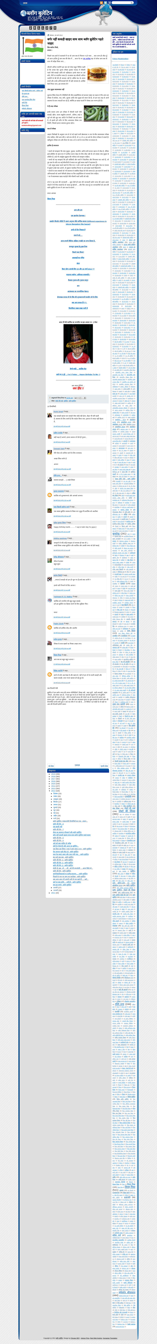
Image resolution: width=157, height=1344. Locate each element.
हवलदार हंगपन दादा (123, 1295)
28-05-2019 (132, 320)
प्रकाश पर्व (122, 817)
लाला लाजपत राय (122, 1061)
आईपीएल (114, 431)
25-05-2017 (130, 292)
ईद (115, 464)
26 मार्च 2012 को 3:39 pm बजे (62, 569)
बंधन (78, 263)
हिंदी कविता (120, 1303)
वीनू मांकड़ (121, 1160)
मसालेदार (131, 937)
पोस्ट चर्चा (117, 806)
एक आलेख (87, 59)
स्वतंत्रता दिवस (129, 1280)
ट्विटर (119, 671)
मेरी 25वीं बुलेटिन (129, 973)
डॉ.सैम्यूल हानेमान (126, 695)
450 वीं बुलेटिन (118, 351)
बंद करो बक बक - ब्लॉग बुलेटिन (63, 857)
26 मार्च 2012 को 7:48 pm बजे (62, 617)
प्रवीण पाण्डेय (58, 433)
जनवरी (55, 890)
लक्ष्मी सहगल (116, 1054)
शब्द (132, 1170)
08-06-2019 (125, 119)
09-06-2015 (115, 128)
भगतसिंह (119, 904)
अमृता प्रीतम (128, 405)
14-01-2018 (127, 176)
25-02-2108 (121, 292)
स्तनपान (114, 1275)
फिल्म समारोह (115, 840)
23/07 (131, 275)
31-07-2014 (130, 344)
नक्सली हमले (125, 744)
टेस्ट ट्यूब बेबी (120, 669)
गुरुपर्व (131, 581)
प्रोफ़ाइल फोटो (118, 831)
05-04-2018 (125, 95)
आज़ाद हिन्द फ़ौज (116, 441)
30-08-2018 (123, 339)
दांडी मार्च (131, 711)
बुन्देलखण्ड (130, 869)
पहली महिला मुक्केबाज (120, 784)
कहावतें (131, 517)
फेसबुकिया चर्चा (131, 840)
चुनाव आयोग (129, 614)
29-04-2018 (132, 330)
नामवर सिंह (130, 751)
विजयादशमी (130, 1089)
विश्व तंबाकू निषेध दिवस (118, 1115)
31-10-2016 (125, 346)
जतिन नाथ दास (116, 628)
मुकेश (113, 968)
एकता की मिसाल (123, 476)
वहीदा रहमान (121, 1080)
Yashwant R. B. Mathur (63, 597)
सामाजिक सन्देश (119, 1242)
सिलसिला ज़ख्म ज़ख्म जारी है (78, 308)
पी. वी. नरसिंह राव (124, 794)
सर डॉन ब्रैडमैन (129, 1226)
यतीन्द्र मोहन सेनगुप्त (117, 987)
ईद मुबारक (121, 464)
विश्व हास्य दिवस (131, 1149)
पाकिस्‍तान (123, 789)
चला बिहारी (124, 605)
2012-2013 (115, 240)
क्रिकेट (116, 555)
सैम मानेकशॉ (124, 1266)
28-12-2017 (118, 327)
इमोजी (114, 460)
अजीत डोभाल (123, 393)
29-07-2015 (118, 332)
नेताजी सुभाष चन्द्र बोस (121, 761)
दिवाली (120, 718)
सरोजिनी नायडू (118, 1233)
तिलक (116, 702)
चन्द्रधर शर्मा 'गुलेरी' (129, 600)
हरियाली (114, 1289)
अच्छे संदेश (127, 391)
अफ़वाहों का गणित (78, 258)
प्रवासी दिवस (125, 821)
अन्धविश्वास (130, 398)
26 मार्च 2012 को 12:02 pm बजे (62, 469)
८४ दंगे (119, 365)
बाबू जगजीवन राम (131, 857)
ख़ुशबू (131, 557)
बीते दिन (127, 866)
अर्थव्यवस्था (117, 415)
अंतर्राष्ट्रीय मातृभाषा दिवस (126, 384)
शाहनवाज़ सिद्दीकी (120, 1182)
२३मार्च (119, 280)
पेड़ (134, 801)
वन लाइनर (132, 1073)
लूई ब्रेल (120, 1066)
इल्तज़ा (133, 460)
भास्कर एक (130, 918)
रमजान (119, 999)
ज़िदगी (114, 650)
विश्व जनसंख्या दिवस (127, 1111)
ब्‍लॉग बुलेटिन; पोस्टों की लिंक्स (123, 890)
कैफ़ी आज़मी (118, 548)
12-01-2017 (132, 154)
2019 (53, 774)
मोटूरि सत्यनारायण (129, 980)
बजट (132, 845)
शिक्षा (123, 1184)
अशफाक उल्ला (124, 429)
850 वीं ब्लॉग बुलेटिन (128, 365)
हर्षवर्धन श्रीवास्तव (27, 108)
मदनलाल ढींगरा (121, 930)
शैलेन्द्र (126, 1195)
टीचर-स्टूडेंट (125, 666)
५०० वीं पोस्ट (123, 353)
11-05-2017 (123, 147)
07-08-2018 (125, 114)
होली (122, 1314)
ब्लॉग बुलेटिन (39, 13)
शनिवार (127, 1170)
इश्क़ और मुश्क (122, 462)
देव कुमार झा (25, 94)
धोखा (113, 742)
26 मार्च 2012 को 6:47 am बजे (62, 442)
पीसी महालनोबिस (118, 796)
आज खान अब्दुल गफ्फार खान (128, 436)
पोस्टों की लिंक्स (127, 811)
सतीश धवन (132, 1216)
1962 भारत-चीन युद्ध (119, 230)
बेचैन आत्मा (120, 873)
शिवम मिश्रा (131, 1184)
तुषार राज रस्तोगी (118, 704)
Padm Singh (59, 624)
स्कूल (134, 1271)
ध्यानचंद (124, 742)
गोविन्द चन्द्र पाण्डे (119, 595)
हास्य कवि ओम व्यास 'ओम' (128, 1298)
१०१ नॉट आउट (116, 143)
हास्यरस (131, 1300)
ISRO (118, 1322)
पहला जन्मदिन (131, 780)
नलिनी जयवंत (123, 749)
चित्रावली (133, 610)
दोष (125, 735)
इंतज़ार (125, 455)
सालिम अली (130, 1242)
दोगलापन (120, 735)
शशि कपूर (130, 1172)
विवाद (123, 1094)
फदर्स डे (116, 836)
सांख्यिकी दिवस (116, 1237)
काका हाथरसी (115, 519)
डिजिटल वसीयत (126, 676)
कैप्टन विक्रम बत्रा (131, 546)
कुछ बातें (114, 531)
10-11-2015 (130, 138)
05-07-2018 (130, 98)
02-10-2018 (121, 79)
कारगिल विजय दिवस (118, 524)
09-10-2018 (121, 131)
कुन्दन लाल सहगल (123, 531)
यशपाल (133, 987)
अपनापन (114, 401)
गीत (128, 572)
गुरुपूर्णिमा (114, 583)
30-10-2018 (132, 339)
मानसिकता (130, 959)
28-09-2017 (132, 325)
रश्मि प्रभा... (25, 96)
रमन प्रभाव (126, 999)
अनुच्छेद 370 (130, 396)
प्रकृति (128, 817)
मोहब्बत (119, 982)
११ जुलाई (120, 145)
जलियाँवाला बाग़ (117, 645)
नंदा (129, 742)
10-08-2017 (121, 138)
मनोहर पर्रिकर (126, 935)
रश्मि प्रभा (119, 1004)
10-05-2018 (115, 136)
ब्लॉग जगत (130, 880)
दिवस (113, 718)
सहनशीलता (129, 1235)
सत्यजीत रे (116, 1219)
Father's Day (124, 1319)
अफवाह (133, 401)
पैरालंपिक (116, 803)
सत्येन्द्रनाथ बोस (125, 1219)
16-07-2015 (125, 197)
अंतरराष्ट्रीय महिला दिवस (129, 370)
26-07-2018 (128, 306)
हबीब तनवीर (123, 1287)
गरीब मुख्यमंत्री (129, 569)
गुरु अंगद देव (123, 576)
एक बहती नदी (57, 827)
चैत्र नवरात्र (130, 616)
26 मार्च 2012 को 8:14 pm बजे (62, 633)
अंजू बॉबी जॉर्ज (118, 370)
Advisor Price (85, 1338)
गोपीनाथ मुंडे (115, 593)
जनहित (121, 631)
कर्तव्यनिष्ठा (116, 507)
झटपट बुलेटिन (118, 659)
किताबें (116, 526)
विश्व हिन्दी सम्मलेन (130, 1151)
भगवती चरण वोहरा (128, 904)
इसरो (134, 462)
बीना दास (133, 866)
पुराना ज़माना (115, 799)
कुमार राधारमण (59, 491)
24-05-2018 (121, 282)
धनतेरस (122, 737)
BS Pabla (115, 1317)
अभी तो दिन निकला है (78, 230)
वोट (127, 1165)
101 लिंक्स (125, 143)
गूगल (123, 588)
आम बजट (130, 448)
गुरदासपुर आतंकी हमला (129, 574)
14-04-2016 (132, 178)
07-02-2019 (125, 109)
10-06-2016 (125, 136)
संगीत (113, 1211)
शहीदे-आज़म (121, 1179)
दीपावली (120, 721)
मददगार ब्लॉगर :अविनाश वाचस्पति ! (78, 275)
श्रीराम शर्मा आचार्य (117, 1209)
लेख (125, 1066)
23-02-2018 (123, 268)
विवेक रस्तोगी (58, 671)
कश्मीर (119, 517)
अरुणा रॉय (132, 408)
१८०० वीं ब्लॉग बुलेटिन (117, 218)
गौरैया (121, 598)
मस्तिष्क (114, 940)
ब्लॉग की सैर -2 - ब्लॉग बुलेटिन (63, 865)
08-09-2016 (120, 121)
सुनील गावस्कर (116, 1254)
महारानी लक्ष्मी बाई (128, 944)
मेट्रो (123, 970)
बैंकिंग (133, 873)
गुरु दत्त (126, 579)
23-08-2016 (123, 273)
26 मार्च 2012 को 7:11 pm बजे (62, 590)
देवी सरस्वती (123, 730)
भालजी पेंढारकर (122, 918)
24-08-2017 (125, 285)
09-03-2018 (121, 126)
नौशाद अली (126, 763)
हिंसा (134, 1307)
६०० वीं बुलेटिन (129, 356)
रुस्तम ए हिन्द (121, 1049)
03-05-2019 (121, 83)
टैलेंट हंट (128, 669)
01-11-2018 (115, 72)
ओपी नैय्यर (115, 490)
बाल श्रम (125, 862)
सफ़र (118, 1221)
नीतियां (119, 758)
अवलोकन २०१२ (126, 422)
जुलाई (55, 807)
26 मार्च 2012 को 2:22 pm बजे (62, 550)
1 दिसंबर (121, 133)
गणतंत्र (133, 562)
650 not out (117, 360)
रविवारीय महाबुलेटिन (129, 1001)
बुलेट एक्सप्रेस (122, 871)
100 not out (115, 140)
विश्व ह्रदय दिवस (121, 1156)
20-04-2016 (130, 230)
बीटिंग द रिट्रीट (118, 866)
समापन (126, 1223)
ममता (125, 937)
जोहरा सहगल (115, 657)
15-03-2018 (125, 188)
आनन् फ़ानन (130, 446)
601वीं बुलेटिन (115, 358)
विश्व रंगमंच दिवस (128, 1139)
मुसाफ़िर (124, 968)
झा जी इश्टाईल (125, 662)
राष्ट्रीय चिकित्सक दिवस (124, 1030)
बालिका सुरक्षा (118, 864)
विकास (119, 1085)
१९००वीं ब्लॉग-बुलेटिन (117, 228)
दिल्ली (120, 716)
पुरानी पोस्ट (104, 766)
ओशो (122, 495)
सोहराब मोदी (128, 1271)
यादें (115, 989)
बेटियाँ (127, 873)
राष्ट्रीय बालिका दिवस (130, 1035)
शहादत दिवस (130, 1175)
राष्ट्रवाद (120, 1028)
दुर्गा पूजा (114, 723)
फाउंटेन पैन (130, 836)
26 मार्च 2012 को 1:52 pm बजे (62, 532)
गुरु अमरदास (132, 576)
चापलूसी (127, 607)
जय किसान (128, 638)
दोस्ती (130, 735)
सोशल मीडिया (118, 1271)
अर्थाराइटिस (126, 415)
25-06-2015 (115, 294)
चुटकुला (133, 612)
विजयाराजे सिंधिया (116, 1092)
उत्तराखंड (117, 467)
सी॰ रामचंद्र (124, 1245)
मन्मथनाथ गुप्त (118, 937)
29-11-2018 (132, 334)
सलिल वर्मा (116, 1235)
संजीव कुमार (120, 1211)
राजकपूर (120, 1009)
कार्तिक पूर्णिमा (131, 524)
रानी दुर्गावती (118, 1018)
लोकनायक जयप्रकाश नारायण (126, 1070)
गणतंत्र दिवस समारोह (128, 565)
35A (118, 348)
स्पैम (129, 1278)
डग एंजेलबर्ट (128, 673)
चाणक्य (121, 607)
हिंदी (113, 1303)
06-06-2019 (130, 102)
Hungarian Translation (110, 1338)
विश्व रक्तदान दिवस (117, 1141)
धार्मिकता (131, 740)
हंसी (130, 1285)
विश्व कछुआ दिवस (124, 1106)
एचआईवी (118, 481)
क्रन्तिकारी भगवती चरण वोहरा (119, 553)
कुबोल (131, 531)
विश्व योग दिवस (116, 1139)
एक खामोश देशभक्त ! (78, 216)
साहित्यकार (115, 1245)
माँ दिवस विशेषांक (129, 951)
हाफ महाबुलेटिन (116, 1298)
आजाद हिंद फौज (118, 438)
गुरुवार (122, 583)
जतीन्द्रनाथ (125, 628)
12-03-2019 (127, 157)
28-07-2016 (127, 322)
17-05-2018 (130, 202)
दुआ (126, 721)
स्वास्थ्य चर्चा (123, 1285)
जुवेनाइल (121, 654)
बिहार (125, 864)
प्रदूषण (124, 819)
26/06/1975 (115, 308)
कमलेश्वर (127, 502)
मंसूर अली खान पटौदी (127, 925)
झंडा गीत (133, 657)
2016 (53, 781)
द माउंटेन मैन (129, 709)
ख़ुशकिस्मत (124, 557)
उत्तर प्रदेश (133, 464)
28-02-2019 (118, 318)
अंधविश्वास (115, 386)
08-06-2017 (115, 119)
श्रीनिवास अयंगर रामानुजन (126, 1204)
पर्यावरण (130, 777)
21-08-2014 (125, 254)
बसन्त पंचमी (130, 852)
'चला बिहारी (115, 65)
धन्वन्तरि (116, 740)
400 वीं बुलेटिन (131, 348)
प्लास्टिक (114, 833)
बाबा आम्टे (127, 854)
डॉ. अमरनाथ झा (129, 680)
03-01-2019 (130, 79)
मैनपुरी (114, 980)
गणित (113, 567)
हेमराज (131, 1312)
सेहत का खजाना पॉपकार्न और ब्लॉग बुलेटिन (67, 832)
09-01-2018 (115, 124)
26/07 (122, 308)
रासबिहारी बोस (124, 1042)
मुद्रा (119, 968)
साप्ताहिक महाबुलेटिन (118, 1240)
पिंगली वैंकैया (125, 792)
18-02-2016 (121, 211)
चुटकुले (116, 614)
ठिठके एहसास (118, 673)
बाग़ (121, 854)
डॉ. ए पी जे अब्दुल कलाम (118, 683)
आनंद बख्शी (122, 446)
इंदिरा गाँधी (132, 455)
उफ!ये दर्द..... (78, 235)
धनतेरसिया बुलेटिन (130, 737)
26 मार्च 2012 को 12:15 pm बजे (62, 500)
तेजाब (131, 704)
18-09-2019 (121, 216)
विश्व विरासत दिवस (119, 1144)
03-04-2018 (125, 81)
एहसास (114, 486)
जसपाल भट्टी (115, 647)
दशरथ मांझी (117, 711)
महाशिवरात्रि (130, 947)
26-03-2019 (121, 304)
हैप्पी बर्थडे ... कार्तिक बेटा (78, 369)
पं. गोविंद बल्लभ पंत (119, 766)
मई (54, 813)
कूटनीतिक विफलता (128, 536)
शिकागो (131, 1182)
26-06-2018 (115, 306)
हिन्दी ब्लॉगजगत (131, 1310)
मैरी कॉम (120, 980)
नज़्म (132, 744)
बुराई (113, 871)
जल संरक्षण (130, 643)
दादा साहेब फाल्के (117, 714)
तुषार (132, 702)
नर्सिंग (116, 749)
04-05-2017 (121, 88)
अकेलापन (133, 386)
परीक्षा (123, 777)
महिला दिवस (126, 949)
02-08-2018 (125, 76)
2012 (53, 791)
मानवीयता (122, 959)
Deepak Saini (59, 449)
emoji (127, 1317)
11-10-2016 (124, 152)
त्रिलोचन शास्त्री (129, 706)
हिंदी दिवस (128, 1303)
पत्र (127, 773)
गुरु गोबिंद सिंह (118, 579)
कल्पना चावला (125, 509)
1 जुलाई (114, 133)
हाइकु (132, 1295)
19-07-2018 (118, 225)
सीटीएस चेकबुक (116, 1247)
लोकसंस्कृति (115, 1073)
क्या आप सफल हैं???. (79, 303)
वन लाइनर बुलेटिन (119, 1075)
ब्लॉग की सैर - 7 (58, 829)
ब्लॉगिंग (120, 902)
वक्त (127, 1073)
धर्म (126, 740)
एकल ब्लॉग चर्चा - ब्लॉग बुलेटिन (125, 479)
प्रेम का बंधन (120, 826)
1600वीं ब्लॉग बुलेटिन (123, 199)
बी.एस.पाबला (132, 864)
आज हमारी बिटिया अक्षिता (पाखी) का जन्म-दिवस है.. (78, 241)
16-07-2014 (115, 197)
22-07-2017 (115, 263)
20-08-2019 (121, 235)
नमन (119, 747)
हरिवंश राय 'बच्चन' (124, 1289)
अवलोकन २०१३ (117, 424)
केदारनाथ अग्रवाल (123, 541)
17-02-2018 (121, 202)
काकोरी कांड (124, 519)
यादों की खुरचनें (123, 989)
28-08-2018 (123, 325)
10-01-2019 (130, 133)
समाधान (120, 1223)
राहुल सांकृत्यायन (122, 1044)
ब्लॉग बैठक (122, 897)
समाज (114, 1223)
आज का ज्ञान (115, 436)
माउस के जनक (122, 954)
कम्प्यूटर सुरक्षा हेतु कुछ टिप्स (78, 247)
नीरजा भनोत (127, 758)
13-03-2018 (127, 166)
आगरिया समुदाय (124, 431)
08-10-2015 (130, 121)
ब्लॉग (113, 880)
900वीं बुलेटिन (122, 367)
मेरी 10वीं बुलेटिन (118, 973)
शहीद (114, 1177)
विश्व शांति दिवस (119, 1146)
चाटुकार (114, 607)
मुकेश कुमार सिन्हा (60, 523)
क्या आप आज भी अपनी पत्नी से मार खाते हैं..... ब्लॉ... (71, 879)
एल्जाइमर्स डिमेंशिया (128, 483)
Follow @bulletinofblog (120, 59)
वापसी (114, 1082)
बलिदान (114, 852)
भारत (123, 909)
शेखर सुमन (126, 1193)
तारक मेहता (121, 699)
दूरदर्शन (119, 725)
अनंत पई (121, 396)
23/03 (125, 275)
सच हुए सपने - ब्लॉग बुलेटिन (62, 885)
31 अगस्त (126, 341)
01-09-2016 (121, 69)
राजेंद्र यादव (127, 1014)
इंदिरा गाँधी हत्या (118, 457)
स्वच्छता (120, 1280)
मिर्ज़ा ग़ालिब (130, 963)
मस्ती (120, 940)
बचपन (114, 845)
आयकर (114, 450)
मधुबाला (114, 933)
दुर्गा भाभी (122, 723)
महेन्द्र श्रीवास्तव (59, 557)
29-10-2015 (123, 334)
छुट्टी (121, 621)
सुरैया (128, 1259)
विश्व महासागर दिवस (127, 1137)
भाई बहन (117, 909)
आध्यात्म (114, 446)
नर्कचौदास (133, 747)
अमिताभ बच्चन (116, 405)
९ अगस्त (114, 367)
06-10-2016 (115, 109)
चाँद (132, 605)
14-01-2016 (118, 176)
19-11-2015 (129, 225)
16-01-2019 (130, 195)
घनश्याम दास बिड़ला (130, 598)
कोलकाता (114, 550)
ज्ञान (127, 657)
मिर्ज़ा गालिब (121, 963)
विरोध (118, 1094)
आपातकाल (122, 448)
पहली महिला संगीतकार (127, 787)
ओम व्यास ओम (120, 493)
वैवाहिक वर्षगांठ (120, 1165)
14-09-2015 (123, 183)
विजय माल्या (121, 1089)
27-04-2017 (132, 311)
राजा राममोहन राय (117, 1014)
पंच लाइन (128, 766)
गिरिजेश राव (121, 572)
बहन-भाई (114, 854)
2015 (53, 784)
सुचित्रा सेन (122, 1252)
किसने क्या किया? (78, 252)
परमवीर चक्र (121, 775)
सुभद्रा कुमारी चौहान (123, 1256)
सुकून (132, 1249)
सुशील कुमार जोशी (124, 1261)
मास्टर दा (128, 961)
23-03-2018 (127, 270)
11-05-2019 (132, 147)
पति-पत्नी (121, 773)
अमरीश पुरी (130, 403)
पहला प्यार (117, 782)
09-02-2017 (125, 124)
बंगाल (131, 843)
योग (123, 994)
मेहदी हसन (125, 975)
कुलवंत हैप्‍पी (118, 536)
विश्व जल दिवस (116, 1113)
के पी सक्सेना (127, 539)
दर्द (134, 709)
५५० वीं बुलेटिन (118, 356)
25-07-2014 (125, 294)
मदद (113, 930)
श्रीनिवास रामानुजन (117, 1207)
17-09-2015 (121, 207)
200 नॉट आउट (116, 237)
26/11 (129, 308)
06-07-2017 (115, 105)
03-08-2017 (130, 83)
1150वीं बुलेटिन (122, 154)
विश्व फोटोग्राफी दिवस (118, 1132)
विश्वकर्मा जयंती (131, 1156)
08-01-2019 (130, 117)
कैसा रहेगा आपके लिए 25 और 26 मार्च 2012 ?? (78, 269)
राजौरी (133, 1016)
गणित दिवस (121, 567)
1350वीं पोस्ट (123, 173)
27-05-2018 (118, 313)
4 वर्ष (123, 348)
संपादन (121, 1214)
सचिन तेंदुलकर (123, 1216)
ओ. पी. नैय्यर (132, 486)
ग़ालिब (114, 572)
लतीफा (126, 1056)
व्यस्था (119, 1167)
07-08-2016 (115, 114)
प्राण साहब (125, 824)
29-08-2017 (127, 332)
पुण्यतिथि (128, 796)
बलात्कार (130, 850)
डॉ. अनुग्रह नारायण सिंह (118, 680)
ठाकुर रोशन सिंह (131, 671)
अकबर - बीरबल (124, 386)
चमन (113, 605)
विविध (115, 1097)
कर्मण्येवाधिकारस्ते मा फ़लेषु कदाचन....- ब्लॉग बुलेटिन (70, 874)
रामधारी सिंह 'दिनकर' (127, 1021)
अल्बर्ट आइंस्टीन (131, 417)
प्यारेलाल (127, 814)
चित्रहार (126, 610)
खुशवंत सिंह (115, 560)
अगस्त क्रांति (126, 389)
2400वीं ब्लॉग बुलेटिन (123, 287)
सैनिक (116, 1266)
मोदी (113, 982)
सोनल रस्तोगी (115, 1268)
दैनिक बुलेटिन (127, 732)
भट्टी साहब (114, 906)
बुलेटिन (66, 401)
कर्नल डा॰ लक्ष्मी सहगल (127, 507)
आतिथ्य (117, 443)
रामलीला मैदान (116, 1026)
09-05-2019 (130, 126)
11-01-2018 (128, 145)
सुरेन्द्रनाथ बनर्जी (120, 1259)
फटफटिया (121, 833)
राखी (130, 1007)
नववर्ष (113, 751)
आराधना (114, 453)
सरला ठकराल (125, 1230)
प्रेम (113, 826)
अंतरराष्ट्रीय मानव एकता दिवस (123, 372)
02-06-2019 (115, 76)
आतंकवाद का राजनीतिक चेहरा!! (78, 291)
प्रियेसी (131, 824)
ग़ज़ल (127, 562)
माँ (122, 951)
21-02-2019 (121, 251)
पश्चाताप (124, 780)
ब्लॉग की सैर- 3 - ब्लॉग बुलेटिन (63, 863)
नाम (124, 751)
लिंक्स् (128, 1063)
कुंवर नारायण (130, 528)
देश (129, 730)
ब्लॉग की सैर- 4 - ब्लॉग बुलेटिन (63, 860)
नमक (113, 747)
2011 (53, 893)
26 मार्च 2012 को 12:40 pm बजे (62, 516)
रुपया (113, 1049)
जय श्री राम (132, 640)
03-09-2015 (115, 86)
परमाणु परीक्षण (131, 775)
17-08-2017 (125, 204)
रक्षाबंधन (126, 996)
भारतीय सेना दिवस (128, 914)
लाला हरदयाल (132, 1061)
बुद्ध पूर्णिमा (117, 869)
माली (123, 961)
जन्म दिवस (131, 631)
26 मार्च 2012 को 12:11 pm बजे (62, 484)
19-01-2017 (118, 221)
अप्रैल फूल (127, 401)
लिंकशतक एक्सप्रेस (119, 1063)
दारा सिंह (127, 714)
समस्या (131, 1221)
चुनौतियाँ (123, 616)
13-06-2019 (123, 169)
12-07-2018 (117, 162)
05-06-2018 (121, 98)
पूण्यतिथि (119, 801)
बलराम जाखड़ (122, 850)
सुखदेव (114, 1252)
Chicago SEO (75, 1338)
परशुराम (117, 777)
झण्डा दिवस (115, 661)
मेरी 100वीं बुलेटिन (130, 970)
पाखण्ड (131, 789)
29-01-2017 (127, 327)
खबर (127, 555)
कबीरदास (120, 502)
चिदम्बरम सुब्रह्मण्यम (119, 612)
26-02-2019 (125, 301)
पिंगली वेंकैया (115, 792)
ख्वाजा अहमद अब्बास (117, 562)
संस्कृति (116, 1216)
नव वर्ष (131, 749)
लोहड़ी (121, 1073)
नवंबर (55, 796)
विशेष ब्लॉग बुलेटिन (123, 1099)
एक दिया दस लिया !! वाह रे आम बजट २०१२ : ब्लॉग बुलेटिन (72, 849)
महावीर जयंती (121, 947)
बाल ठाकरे (132, 859)
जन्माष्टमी (133, 636)
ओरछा (128, 493)
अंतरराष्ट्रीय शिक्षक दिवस (126, 377)
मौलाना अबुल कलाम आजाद (126, 985)
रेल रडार (119, 1052)
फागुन (113, 838)
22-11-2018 (125, 263)
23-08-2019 (132, 273)
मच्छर (126, 928)
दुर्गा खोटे (131, 721)
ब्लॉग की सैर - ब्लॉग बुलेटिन (62, 871)
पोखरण (123, 803)
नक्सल (133, 742)
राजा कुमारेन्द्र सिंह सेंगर (28, 100)
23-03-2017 (118, 270)
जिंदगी (131, 647)
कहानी (125, 517)
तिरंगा (133, 699)
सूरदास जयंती (121, 1263)
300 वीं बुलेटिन (118, 341)
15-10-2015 (130, 190)
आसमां (114, 455)
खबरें (132, 555)
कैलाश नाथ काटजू (128, 548)
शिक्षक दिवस (115, 1184)
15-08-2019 (121, 190)
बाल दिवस (117, 862)
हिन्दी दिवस (122, 1310)
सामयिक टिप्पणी (131, 1240)
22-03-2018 (121, 261)
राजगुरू (133, 1009)
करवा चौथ (122, 505)
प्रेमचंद (126, 826)
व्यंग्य (113, 1167)
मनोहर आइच (118, 935)
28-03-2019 (127, 318)
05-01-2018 (130, 93)
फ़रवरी (55, 888)
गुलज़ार (133, 583)
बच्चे (119, 845)
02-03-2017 (121, 74)
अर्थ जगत (133, 412)
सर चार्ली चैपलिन (119, 1226)
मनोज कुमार (58, 639)
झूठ (132, 664)
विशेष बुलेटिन (131, 1097)
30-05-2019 (118, 337)
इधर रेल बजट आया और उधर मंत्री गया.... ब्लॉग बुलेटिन (71, 854)
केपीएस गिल (115, 546)
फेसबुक (123, 840)
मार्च (54, 818)
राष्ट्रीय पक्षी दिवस (129, 1033)
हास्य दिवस (117, 1300)
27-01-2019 (123, 311)
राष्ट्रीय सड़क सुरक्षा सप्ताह (124, 1040)
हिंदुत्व (128, 1307)
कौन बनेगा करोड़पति (127, 550)
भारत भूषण (130, 909)
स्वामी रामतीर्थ (116, 1282)
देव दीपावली (122, 728)
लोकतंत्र (114, 1070)
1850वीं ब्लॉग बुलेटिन (130, 218)
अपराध (120, 401)
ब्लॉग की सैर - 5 (58, 841)
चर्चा (118, 605)
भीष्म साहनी (115, 921)
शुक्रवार (121, 1190)
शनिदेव (121, 1170)
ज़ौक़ (122, 657)
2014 (53, 786)
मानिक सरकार (115, 961)
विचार (120, 1087)
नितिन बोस (125, 754)
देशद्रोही (119, 732)
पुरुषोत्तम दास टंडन (125, 799)
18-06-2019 (125, 214)
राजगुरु (127, 1009)
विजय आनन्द (127, 1087)
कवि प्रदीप (127, 512)
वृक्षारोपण (114, 1163)
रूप (78, 286)
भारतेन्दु (114, 918)
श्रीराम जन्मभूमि (129, 1207)
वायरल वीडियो (121, 1082)
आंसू (132, 429)
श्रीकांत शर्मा (123, 1202)
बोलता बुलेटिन (131, 876)
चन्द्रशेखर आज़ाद (128, 602)
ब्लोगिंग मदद (127, 902)
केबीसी (122, 546)
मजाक (131, 928)
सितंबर (55, 802)
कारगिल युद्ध (129, 521)
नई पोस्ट (51, 766)
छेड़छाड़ (127, 621)
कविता (125, 514)
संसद (126, 1214)
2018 (53, 777)
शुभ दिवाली (130, 1190)
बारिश (115, 859)
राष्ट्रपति (114, 1028)
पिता (132, 792)
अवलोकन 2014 (130, 424)
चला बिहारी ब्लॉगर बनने (62, 507)
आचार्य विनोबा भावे (128, 434)
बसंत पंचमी (122, 852)
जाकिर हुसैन (125, 647)
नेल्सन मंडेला (117, 763)
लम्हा (132, 1056)
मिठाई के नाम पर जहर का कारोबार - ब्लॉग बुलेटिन (69, 877)
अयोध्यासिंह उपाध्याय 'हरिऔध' (119, 408)
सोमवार (133, 1268)
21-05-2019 (115, 254)
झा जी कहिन (125, 664)
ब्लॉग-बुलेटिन (126, 899)
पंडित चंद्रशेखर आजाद (123, 768)
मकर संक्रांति (115, 928)
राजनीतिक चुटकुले (128, 1011)
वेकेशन (121, 1163)
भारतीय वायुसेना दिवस (127, 911)
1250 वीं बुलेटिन (131, 164)
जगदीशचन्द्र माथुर (122, 626)
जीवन (120, 652)
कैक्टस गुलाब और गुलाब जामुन (78, 280)
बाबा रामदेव (121, 857)
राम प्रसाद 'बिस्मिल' (128, 1018)
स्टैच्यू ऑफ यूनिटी (128, 1273)
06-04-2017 (121, 102)
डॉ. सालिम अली (125, 692)
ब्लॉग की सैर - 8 (58, 824)
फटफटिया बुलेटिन (130, 833)
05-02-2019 (115, 95)
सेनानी (128, 1263)
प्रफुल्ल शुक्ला (115, 821)
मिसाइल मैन (115, 966)
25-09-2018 (121, 296)
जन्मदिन (114, 636)
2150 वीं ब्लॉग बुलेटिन (123, 259)
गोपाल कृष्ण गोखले (128, 591)
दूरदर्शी (124, 725)
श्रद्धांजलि (127, 1197)
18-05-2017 (130, 211)
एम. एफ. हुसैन (127, 481)
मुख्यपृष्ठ (77, 765)
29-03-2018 (123, 330)
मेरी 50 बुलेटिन (116, 975)
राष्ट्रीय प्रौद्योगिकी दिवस (117, 1035)
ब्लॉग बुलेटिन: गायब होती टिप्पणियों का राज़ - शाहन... (70, 821)
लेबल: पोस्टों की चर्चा (127, 1068)
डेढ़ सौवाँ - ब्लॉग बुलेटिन (127, 678)
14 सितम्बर (132, 173)
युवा (132, 989)
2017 (53, 779)
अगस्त (55, 805)
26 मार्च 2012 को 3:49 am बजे (62, 426)
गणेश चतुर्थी (130, 567)
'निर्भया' (128, 65)
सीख (132, 1245)
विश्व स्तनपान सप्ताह (120, 1149)
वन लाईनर (128, 1075)
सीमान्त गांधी (126, 1247)
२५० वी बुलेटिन (125, 299)
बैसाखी (116, 876)
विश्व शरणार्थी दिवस (130, 1144)
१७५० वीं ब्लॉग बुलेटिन (123, 209)
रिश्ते (127, 1047)
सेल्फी (134, 1263)
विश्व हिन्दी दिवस (119, 1151)
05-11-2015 (125, 100)
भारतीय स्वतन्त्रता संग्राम (118, 916)
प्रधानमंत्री (131, 819)
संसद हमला (132, 1214)
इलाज (128, 460)
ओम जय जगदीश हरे (125, 490)
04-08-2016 (115, 91)
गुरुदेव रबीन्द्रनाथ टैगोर (122, 581)
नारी (113, 754)
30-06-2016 (127, 337)
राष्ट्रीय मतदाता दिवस (120, 1037)
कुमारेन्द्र (116, 533)
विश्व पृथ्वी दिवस (126, 1127)
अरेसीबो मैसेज (115, 412)
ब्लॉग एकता (121, 880)
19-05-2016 (123, 223)
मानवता (114, 959)
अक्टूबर (55, 799)
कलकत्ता (114, 509)
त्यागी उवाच (115, 706)
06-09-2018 (130, 107)
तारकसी (128, 699)
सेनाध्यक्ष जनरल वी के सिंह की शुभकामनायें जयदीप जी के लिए (77, 297)
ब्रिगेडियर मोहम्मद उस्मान (120, 878)
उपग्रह (131, 467)
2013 (53, 789)
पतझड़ (114, 773)
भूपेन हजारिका (125, 921)
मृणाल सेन (130, 968)
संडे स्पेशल (128, 1211)
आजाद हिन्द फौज (129, 438)
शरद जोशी (123, 1172)
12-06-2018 (132, 159)
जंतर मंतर (126, 624)
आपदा (114, 448)
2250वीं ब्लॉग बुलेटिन (126, 266)
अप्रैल (55, 816)
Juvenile (125, 1322)
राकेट (118, 1007)
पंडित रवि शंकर (129, 770)
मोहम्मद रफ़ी (127, 982)
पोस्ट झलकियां (127, 806)
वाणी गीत (24, 102)
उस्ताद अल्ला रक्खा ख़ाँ (124, 469)
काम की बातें (121, 521)
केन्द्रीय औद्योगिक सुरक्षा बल (126, 543)
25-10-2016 (130, 296)
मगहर (122, 928)
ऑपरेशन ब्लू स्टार (122, 486)
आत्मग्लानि (124, 443)
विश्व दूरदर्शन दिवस (124, 1118)
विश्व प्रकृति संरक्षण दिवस (127, 1130)
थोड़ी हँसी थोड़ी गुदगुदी (117, 709)
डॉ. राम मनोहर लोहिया (130, 687)
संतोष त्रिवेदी (58, 575)
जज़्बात (131, 626)
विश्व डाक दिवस (129, 1113)
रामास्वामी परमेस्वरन (128, 1026)
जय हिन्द (116, 643)
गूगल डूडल (118, 591)
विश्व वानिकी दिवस (130, 1141)
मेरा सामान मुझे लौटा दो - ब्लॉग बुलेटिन (65, 852)
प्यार (121, 814)
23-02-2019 (132, 268)
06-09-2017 (121, 107)
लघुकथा (124, 1054)
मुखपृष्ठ (25, 3)
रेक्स (129, 1049)
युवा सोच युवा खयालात (118, 992)
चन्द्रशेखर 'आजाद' (116, 602)
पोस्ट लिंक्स (115, 808)
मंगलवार (114, 926)
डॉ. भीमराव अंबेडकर (117, 687)
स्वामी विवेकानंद (128, 1282)
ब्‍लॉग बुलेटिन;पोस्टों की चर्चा (120, 895)
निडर (118, 754)
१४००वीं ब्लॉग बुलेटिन (120, 185)
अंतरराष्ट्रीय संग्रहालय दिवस (118, 379)
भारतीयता (130, 916)
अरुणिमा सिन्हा (129, 410)
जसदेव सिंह (129, 645)
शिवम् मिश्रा (25, 105)
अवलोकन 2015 (120, 427)
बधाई (130, 847)
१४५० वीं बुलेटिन (131, 185)
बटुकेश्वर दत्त (123, 847)
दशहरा (124, 711)
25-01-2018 (125, 289)
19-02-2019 (127, 221)
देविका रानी (115, 730)
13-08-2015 (132, 169)
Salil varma (131, 1324)
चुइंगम (127, 612)
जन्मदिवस (124, 636)
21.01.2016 (121, 256)
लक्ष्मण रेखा (130, 1052)
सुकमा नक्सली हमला (123, 1249)
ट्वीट (124, 671)
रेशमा (124, 1052)
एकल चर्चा (132, 476)
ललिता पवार (115, 1059)
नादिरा (119, 751)
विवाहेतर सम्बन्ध (131, 1094)
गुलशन (116, 586)
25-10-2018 (115, 299)
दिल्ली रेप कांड (129, 716)
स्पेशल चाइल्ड (122, 1278)
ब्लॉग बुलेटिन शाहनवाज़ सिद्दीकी (125, 888)
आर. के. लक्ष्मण (123, 450)
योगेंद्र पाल (128, 994)
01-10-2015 (130, 69)
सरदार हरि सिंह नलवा (127, 1228)
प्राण (119, 824)
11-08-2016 (127, 150)
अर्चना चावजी (125, 412)
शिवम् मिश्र (120, 1187)
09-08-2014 (125, 128)
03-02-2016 (115, 81)
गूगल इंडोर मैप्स (131, 588)
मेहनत (131, 975)
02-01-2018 (125, 72)
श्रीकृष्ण (131, 1202)
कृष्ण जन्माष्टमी (116, 539)
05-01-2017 (121, 93)
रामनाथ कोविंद (116, 1023)
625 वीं (124, 358)
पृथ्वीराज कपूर (127, 801)
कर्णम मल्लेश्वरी (131, 505)
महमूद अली (126, 940)
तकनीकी (120, 697)
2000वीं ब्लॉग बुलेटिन (128, 237)
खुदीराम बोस (115, 557)
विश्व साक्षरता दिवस (130, 1146)
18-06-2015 (115, 214)
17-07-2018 (115, 204)
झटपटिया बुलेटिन (128, 659)
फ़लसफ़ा (123, 836)
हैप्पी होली (115, 1314)
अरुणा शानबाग (118, 410)
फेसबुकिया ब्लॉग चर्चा (121, 843)
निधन (131, 754)
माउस (113, 954)
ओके (116, 488)
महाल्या (114, 947)
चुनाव (122, 614)
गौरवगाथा (114, 598)
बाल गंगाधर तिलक (123, 859)
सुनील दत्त (125, 1254)
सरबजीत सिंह (115, 1230)
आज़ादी (125, 441)
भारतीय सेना (115, 914)
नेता (134, 758)
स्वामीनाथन (115, 1285)
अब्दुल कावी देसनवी (120, 403)
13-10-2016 (127, 171)
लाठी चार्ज (123, 1059)
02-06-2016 (130, 74)
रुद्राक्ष (132, 1047)
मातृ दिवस (122, 956)
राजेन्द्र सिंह (119, 1016)
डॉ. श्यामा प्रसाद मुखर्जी (120, 690)
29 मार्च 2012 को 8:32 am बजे (62, 682)
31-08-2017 (115, 346)
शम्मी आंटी (115, 1172)
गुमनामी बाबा (117, 574)
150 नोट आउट (116, 192)
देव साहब (130, 728)
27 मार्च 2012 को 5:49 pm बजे (62, 664)
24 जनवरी (126, 280)
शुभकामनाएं (115, 1193)
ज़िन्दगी (120, 650)
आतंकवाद (132, 441)
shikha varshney (60, 538)
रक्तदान (120, 996)
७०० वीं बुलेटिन (127, 360)
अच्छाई (120, 391)
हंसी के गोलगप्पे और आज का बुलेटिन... (66, 846)
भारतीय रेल (115, 911)
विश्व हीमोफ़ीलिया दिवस (120, 1153)
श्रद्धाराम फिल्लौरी (116, 1200)
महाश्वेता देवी (115, 949)
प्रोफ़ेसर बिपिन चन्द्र (128, 831)
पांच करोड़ (115, 789)
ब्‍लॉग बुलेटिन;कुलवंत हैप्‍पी (125, 892)
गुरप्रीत (116, 576)
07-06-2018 (121, 112)
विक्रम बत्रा (127, 1085)
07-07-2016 (130, 112)
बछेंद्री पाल (126, 845)
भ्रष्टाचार (121, 923)
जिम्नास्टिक (127, 650)
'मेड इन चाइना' (125, 67)
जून (54, 810)
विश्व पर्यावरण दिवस (125, 1123)
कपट (113, 502)
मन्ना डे (133, 935)
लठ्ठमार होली (132, 1054)
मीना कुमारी (124, 966)
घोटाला (120, 600)
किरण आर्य (125, 526)
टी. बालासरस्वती (116, 666)
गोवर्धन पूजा (132, 593)
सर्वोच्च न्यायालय (129, 1233)
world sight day (120, 1326)
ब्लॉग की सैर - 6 (58, 838)
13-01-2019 (118, 166)
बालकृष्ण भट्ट (132, 862)
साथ (132, 1237)
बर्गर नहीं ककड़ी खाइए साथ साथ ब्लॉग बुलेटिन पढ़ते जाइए (72, 835)
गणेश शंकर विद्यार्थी (117, 569)
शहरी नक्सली (115, 1175)
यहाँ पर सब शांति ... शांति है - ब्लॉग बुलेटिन (67, 882)
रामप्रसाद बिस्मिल (128, 1023)
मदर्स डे (131, 930)
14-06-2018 (118, 180)
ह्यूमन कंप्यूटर (130, 1314)
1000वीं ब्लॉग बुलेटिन (127, 140)
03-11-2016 (125, 86)
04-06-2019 (130, 88)
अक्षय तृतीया (118, 389)
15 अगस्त (117, 188)
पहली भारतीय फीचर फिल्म (128, 782)
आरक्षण (131, 450)
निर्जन (113, 756)
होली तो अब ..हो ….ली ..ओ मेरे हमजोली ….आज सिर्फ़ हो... (73, 868)
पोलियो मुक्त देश (131, 803)
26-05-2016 (130, 304)
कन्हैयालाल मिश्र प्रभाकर (127, 500)
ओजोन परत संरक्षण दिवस (126, 488)
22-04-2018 (130, 261)
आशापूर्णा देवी (129, 453)
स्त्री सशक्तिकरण (124, 1275)
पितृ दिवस (114, 794)
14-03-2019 (123, 178)
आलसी (121, 453)
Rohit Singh (58, 412)
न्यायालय (133, 763)
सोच (132, 1266)
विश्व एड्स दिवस (127, 1101)
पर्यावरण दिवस (115, 780)
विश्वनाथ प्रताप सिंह (120, 1158)
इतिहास (131, 457)
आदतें (131, 443)
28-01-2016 (132, 315)
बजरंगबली (114, 847)
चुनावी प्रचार (115, 616)
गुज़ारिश (133, 572)
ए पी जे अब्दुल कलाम (125, 474)
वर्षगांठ (131, 1078)
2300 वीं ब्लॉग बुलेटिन (118, 278)
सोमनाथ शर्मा (125, 1268)
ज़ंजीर (120, 624)
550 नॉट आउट (131, 353)
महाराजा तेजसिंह (129, 942)
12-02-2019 (118, 157)
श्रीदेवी (113, 1204)
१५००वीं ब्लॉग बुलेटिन (128, 192)
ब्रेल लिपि (131, 878)
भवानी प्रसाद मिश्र (124, 906)
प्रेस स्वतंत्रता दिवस (122, 829)
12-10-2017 (126, 162)
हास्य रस (125, 1300)
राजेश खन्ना (127, 1016)
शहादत (122, 1175)
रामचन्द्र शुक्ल (115, 1021)
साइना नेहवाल (125, 1237)
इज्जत (125, 457)
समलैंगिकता (124, 1221)
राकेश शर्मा (123, 1007)
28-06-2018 (118, 322)
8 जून (124, 363)
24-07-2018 (115, 285)
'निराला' (122, 65)
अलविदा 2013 (121, 417)
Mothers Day (121, 1324)
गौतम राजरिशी (129, 595)
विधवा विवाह (127, 1092)
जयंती (122, 643)
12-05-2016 (123, 159)
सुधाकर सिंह (130, 1252)
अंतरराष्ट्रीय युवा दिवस (118, 375)
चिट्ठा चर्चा (119, 610)
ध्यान (118, 742)
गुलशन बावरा (124, 586)
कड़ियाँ (130, 498)
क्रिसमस (122, 555)
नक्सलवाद (117, 744)
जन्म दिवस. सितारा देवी (125, 633)
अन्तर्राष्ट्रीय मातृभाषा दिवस (118, 398)
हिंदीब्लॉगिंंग (121, 1307)
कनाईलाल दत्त (115, 500)
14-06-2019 (127, 180)
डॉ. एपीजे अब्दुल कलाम (127, 685)
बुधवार (124, 869)
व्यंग (132, 1165)
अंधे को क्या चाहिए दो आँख (62, 843)
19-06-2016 (132, 223)
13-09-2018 (118, 171)
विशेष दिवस (122, 1097)
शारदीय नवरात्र (131, 1179)
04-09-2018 (125, 91)
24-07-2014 (130, 282)
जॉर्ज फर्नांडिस (129, 654)
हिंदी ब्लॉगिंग (127, 1305)
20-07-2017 (125, 233)
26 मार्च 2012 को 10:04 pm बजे (62, 648)
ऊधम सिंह (125, 472)
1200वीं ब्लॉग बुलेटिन (119, 164)
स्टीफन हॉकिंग (118, 1273)
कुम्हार (133, 534)
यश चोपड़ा (126, 987)
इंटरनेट (120, 455)
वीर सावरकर (130, 1160)
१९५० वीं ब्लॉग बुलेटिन (130, 228)
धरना (122, 740)
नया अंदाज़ (125, 747)
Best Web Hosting (96, 1338)
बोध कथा (123, 876)
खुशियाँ (122, 560)
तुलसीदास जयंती (124, 702)
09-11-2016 (130, 131)
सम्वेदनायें (133, 1223)
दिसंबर (55, 794)
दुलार (129, 723)
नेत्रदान (133, 761)
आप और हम (78, 210)
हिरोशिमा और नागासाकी (120, 1312)
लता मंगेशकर (118, 1056)
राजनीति (117, 1011)
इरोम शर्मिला (121, 460)
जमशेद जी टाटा (118, 638)
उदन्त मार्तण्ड (124, 467)
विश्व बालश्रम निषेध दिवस (124, 1134)
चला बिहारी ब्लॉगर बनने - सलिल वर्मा (32, 91)
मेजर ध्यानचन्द (115, 970)
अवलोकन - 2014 (120, 419)
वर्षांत (113, 1080)
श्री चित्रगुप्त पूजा (127, 1200)
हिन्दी (116, 1310)
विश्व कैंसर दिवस (127, 1108)
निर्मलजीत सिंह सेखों (123, 756)
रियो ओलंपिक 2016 (119, 1047)
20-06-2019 (115, 233)
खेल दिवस (130, 560)
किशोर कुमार (121, 528)
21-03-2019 (130, 251)
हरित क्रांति (130, 1287)
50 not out (128, 351)
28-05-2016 (123, 320)
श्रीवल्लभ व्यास (129, 1209)
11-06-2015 (118, 150)
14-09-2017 (132, 183)
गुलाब (118, 588)
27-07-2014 (127, 313)
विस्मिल (129, 1158)
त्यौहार (122, 706)
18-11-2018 (130, 216)
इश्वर (129, 462)
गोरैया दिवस (124, 593)
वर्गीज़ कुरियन (122, 1078)
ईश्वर (127, 464)
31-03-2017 (121, 344)
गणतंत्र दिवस (117, 565)
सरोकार (133, 1230)
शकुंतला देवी (127, 1167)
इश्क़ (115, 462)
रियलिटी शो (132, 1044)
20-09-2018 (130, 235)
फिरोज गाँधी (130, 838)
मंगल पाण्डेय (129, 923)
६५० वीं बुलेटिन (131, 358)
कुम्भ (128, 534)
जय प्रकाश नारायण (122, 640)
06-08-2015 (125, 105)
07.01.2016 (121, 117)
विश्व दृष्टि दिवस (126, 1120)
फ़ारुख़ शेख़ (121, 838)
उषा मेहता (114, 469)
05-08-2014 (115, 100)
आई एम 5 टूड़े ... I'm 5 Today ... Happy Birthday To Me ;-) (78, 374)
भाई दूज (133, 906)
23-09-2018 (118, 275)
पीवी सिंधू (133, 794)
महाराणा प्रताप (116, 944)
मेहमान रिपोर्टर (116, 978)
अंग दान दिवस (131, 367)
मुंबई (132, 966)
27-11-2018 (123, 315)
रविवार (119, 1001)
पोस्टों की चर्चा (59, 401)
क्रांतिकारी (132, 553)
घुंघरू (115, 600)
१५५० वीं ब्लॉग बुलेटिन (118, 195)
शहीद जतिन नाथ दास (125, 1177)
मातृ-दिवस (130, 956)
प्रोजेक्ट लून (132, 829)
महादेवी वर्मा (120, 942)
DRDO (122, 1317)
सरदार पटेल (115, 1228)
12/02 (133, 162)
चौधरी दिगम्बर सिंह (117, 619)
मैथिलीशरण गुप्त (128, 977)
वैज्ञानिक (127, 1163)
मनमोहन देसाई (122, 933)
